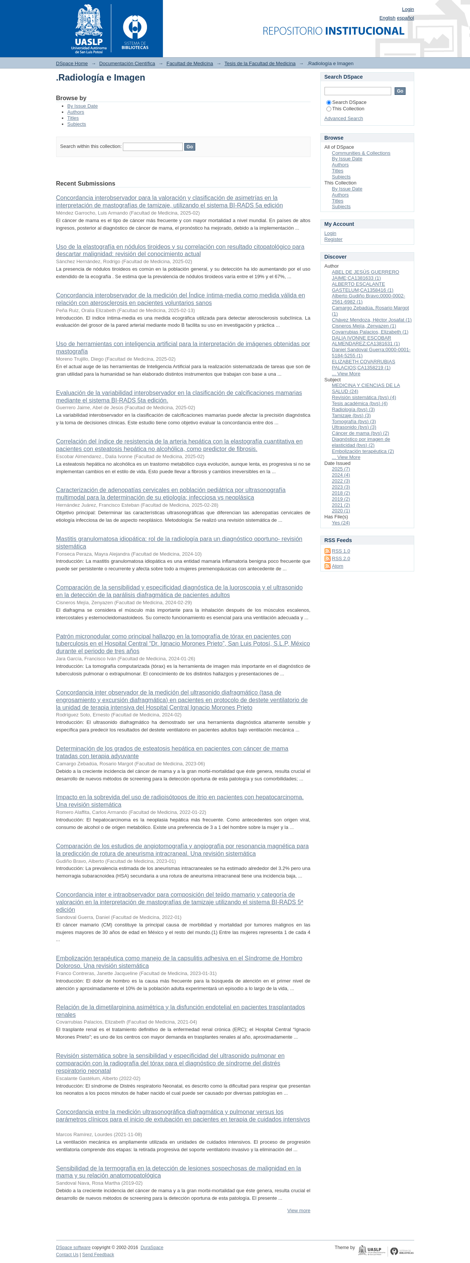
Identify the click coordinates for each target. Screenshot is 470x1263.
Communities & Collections (361, 153)
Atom (337, 566)
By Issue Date (82, 106)
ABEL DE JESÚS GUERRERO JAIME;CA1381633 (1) (366, 275)
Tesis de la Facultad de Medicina (260, 63)
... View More (346, 373)
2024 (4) (341, 475)
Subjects (76, 124)
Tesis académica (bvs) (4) (360, 403)
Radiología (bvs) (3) (353, 409)
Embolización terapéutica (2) (363, 451)
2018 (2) (341, 493)
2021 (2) (341, 505)
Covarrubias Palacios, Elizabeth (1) (370, 332)
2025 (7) (341, 469)
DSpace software (73, 1247)
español (405, 18)
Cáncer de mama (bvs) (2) (360, 433)
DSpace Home (72, 63)
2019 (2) (341, 499)
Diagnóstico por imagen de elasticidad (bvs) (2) (361, 442)
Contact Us (67, 1254)
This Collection (345, 108)
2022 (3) (341, 481)
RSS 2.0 (341, 558)
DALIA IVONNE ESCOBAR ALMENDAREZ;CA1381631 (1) (366, 341)
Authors (75, 112)
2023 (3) (341, 487)
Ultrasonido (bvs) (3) (354, 427)
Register (334, 239)
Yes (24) (341, 523)
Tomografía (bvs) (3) (354, 421)
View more (298, 1210)
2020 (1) (341, 510)
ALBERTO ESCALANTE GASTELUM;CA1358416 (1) (362, 287)
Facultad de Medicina (190, 63)
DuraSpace (152, 1247)
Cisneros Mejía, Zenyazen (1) (364, 326)
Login (408, 9)
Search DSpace (346, 102)
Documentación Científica (127, 63)
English (388, 18)
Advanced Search (344, 118)
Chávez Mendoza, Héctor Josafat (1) (372, 320)
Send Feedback (98, 1254)
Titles (73, 118)
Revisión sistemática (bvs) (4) (364, 397)
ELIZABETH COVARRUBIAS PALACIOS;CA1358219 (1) (363, 364)
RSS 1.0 (341, 551)
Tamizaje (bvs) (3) (351, 415)
